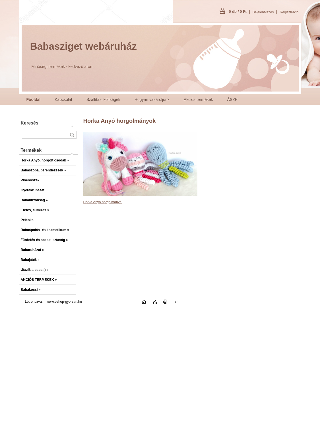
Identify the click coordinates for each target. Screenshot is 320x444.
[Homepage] (33, 99)
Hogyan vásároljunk (152, 99)
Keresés (29, 123)
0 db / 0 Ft (238, 11)
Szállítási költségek (103, 99)
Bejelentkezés (263, 12)
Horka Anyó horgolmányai (102, 202)
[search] (72, 134)
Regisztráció (289, 12)
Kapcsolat (63, 99)
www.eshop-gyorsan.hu (64, 302)
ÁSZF (232, 99)
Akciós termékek (198, 99)
